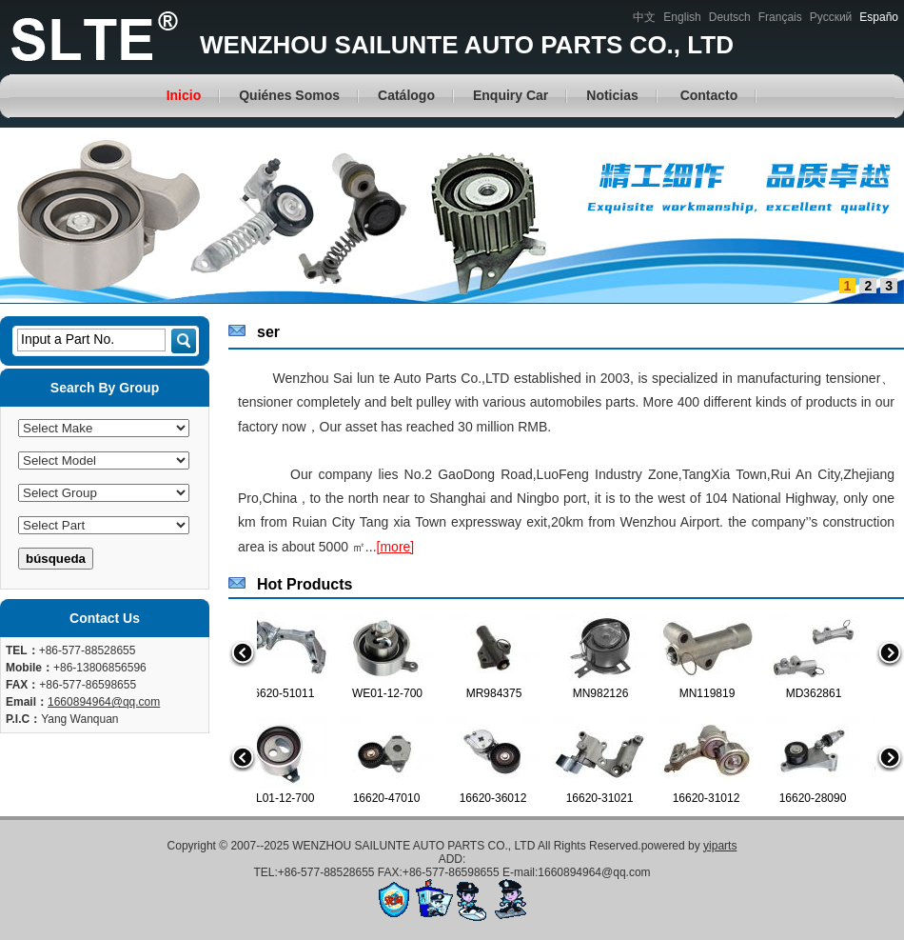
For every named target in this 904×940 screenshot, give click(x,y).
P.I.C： (23, 719)
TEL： (22, 650)
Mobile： (29, 667)
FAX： (22, 684)
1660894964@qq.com (104, 702)
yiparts (720, 845)
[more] (396, 546)
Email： (27, 702)
